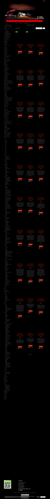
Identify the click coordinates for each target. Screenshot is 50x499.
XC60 (6, 162)
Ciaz (5, 317)
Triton (6, 240)
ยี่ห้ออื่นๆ (5, 131)
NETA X (5, 375)
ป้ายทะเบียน (5, 110)
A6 (5, 139)
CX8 (5, 248)
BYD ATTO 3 (6, 376)
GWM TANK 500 (7, 386)
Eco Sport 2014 (7, 217)
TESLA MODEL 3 (7, 373)
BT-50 (6, 258)
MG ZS (6, 298)
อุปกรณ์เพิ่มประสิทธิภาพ (7, 132)
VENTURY (6, 358)
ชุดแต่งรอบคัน (6, 78)
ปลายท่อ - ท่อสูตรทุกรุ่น (7, 111)
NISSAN (5, 267)
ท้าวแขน (5, 85)
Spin (5, 174)
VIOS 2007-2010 (7, 353)
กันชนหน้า (5, 52)
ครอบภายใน (6, 75)
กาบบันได (5, 48)
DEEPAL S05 (6, 392)
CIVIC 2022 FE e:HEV (8, 195)
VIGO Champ (7, 356)
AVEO (6, 165)
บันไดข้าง (5, 94)
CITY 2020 (6, 201)
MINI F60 (6, 266)
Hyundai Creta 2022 (7, 212)
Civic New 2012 (7, 193)
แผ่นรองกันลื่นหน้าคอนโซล (8, 100)
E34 (5, 152)
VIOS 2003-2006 (7, 352)
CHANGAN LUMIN (7, 390)
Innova (6, 348)
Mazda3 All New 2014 (8, 255)
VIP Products (6, 38)
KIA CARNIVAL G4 (6, 291)
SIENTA (6, 350)
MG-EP (6, 300)
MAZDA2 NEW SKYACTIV (9, 251)
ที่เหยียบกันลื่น (6, 84)
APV (6, 313)
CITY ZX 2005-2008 (8, 197)
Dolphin (5, 379)
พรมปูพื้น (5, 95)
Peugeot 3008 (6, 380)
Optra (6, 166)
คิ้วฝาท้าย (5, 63)
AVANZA (6, 328)
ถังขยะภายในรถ (6, 90)
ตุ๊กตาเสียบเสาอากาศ (7, 122)
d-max (6, 306)
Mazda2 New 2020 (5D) (8, 253)
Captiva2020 (7, 172)
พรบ (5, 29)
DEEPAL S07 (6, 391)
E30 (5, 144)
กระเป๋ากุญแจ (6, 53)
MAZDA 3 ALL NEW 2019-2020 (9, 257)
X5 (5, 151)
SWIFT (6, 318)
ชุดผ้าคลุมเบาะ (7, 32)
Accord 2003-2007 (7, 178)
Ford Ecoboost (7, 218)
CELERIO (6, 315)
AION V (5, 397)
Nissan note (6, 273)
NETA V (5, 374)
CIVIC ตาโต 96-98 (7, 191)
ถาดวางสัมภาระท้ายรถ (7, 89)
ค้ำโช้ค (5, 58)
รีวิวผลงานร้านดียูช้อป (21, 486)
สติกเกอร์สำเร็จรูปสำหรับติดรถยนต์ (8, 27)
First (29, 354)
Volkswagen (5, 381)
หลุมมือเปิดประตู (6, 127)
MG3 (4, 292)
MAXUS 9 (6, 296)
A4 (5, 138)
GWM (5, 384)
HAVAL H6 (6, 387)
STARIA (6, 211)
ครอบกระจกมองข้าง (7, 59)
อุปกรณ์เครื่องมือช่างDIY (7, 33)
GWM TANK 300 (7, 385)
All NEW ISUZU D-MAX (8, 308)
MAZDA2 (6, 250)
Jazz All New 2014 (7, 207)
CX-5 (6, 246)
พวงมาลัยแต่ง (6, 96)
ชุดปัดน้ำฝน (5, 79)
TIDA (6, 274)
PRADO (6, 345)
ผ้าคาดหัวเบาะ (6, 105)
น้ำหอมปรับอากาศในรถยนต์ (8, 99)
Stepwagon (6, 182)
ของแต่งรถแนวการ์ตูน (7, 28)
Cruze (6, 169)
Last (31, 354)
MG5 (6, 294)
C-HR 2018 (6, 337)
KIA (4, 287)
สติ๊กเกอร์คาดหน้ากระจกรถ (8, 121)
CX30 (6, 249)
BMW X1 (6, 141)
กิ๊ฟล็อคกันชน (6, 42)
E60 (5, 145)
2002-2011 (6, 263)
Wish (6, 349)
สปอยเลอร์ (5, 116)
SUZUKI (5, 312)
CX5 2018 (6, 247)
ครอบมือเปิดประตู (6, 68)
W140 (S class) (7, 158)
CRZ (5, 196)
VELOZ (6, 351)
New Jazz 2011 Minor (8, 206)
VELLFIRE (6, 359)
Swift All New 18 (7, 320)
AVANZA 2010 (7, 327)
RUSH (6, 361)
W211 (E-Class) (7, 156)
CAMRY (6, 333)
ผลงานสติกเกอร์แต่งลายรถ (22, 482)
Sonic (6, 173)
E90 (5, 150)
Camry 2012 (6, 334)
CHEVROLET (6, 164)
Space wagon (7, 239)
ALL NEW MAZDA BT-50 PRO (8, 260)
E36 (5, 143)
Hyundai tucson (7, 213)
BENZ (5, 154)
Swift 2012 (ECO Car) (8, 319)
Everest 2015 (7, 221)
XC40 (6, 163)
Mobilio (6, 203)
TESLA (5, 371)
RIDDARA (5, 396)
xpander (6, 243)
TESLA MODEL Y (7, 372)
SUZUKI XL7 (7, 321)
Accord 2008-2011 (7, 177)
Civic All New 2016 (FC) (8, 194)
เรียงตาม (34, 28)
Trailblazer (6, 175)
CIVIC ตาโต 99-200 (8, 192)
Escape (6, 219)
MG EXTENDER (7, 299)
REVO (6, 360)
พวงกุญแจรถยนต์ (6, 101)
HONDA (5, 176)
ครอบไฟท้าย (6, 64)
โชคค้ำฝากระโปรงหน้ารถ (7, 80)
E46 (5, 146)
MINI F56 (6, 265)
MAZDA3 (6, 254)
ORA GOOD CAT (7, 389)
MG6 (6, 295)
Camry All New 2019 (8, 336)
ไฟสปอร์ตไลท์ (6, 115)
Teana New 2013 (7, 284)
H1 (5, 210)
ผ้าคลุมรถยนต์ (6, 106)
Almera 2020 (7, 269)
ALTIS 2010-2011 (7, 326)
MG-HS (6, 301)
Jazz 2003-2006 (7, 204)
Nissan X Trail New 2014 (8, 272)
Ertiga (6, 314)
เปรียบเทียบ (20, 53)
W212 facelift (7, 157)
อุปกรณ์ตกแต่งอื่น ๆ (6, 136)
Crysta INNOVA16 (7, 332)
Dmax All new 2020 (7, 309)
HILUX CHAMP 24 (7, 357)
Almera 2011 (7, 268)
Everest (6, 220)
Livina (6, 271)
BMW (5, 140)
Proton (5, 302)
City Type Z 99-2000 (8, 198)
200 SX (6, 286)
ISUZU (5, 303)
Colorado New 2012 (7, 168)
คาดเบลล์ (6, 30)
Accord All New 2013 (8, 180)
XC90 (6, 161)
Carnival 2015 (6, 290)
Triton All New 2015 (8, 241)
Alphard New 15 (7, 330)
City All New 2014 (7, 199)
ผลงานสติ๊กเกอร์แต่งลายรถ (8, 25)
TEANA (6, 282)
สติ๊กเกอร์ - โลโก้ (6, 117)
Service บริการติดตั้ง (7, 128)
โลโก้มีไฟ (5, 126)
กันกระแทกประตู (6, 44)
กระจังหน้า (5, 47)
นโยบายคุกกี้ (19, 497)
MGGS (6, 297)
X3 (5, 142)
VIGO (6, 355)
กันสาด (5, 43)
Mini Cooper (5, 261)
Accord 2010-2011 (7, 179)
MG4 (6, 293)
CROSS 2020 (7, 331)
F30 (5, 153)
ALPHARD (6, 329)
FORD (5, 216)
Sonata (6, 214)
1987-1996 (6, 262)
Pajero (6, 236)
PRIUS (6, 347)
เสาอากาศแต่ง (6, 120)
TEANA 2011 (7, 283)
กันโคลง (5, 54)
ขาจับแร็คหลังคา (6, 57)
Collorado (6, 167)
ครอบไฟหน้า (6, 65)
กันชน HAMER (6, 49)
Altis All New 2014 (7, 324)
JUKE (6, 270)
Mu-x (6, 310)
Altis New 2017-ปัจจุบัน (8, 323)
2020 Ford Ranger (7, 229)
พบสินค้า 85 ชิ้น (17, 28)
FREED (6, 202)
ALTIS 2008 (6, 325)
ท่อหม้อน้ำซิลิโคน (6, 86)
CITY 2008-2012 (7, 200)
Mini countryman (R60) (8, 264)
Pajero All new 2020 (7, 238)
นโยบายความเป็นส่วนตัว (13, 497)
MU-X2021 (6, 311)
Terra (6, 285)
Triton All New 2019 (8, 242)
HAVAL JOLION (7, 388)
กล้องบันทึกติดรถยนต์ (7, 36)
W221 (6, 155)
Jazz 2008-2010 (7, 205)
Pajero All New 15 (7, 237)
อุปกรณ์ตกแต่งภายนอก (7, 133)
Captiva (6, 170)
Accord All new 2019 (8, 181)
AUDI (5, 137)
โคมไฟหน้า (5, 70)
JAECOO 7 (5, 395)
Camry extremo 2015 (8, 335)
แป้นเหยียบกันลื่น (6, 112)
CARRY (6, 316)
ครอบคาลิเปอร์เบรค (7, 74)
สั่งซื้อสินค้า (20, 51)
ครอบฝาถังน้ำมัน (6, 69)
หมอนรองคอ (7, 31)
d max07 (6, 307)
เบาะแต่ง (5, 91)
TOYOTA (5, 322)
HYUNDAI (5, 209)
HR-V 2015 (6, 183)
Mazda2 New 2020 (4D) (8, 252)
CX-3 (6, 245)
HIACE (6, 346)
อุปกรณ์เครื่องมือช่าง (7, 37)
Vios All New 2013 (7, 354)
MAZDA (5, 244)
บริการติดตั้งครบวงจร (21, 487)
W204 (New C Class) (8, 159)
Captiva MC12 (7, 171)
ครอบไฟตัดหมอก (6, 73)
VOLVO (5, 160)
